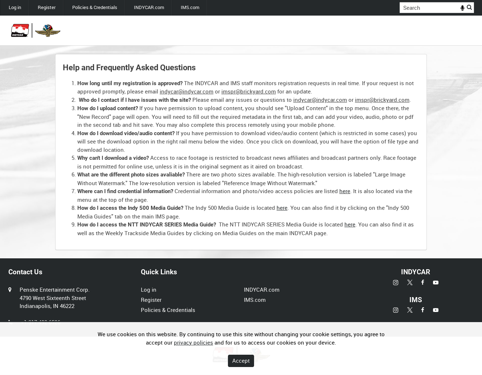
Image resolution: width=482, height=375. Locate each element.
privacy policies (193, 342)
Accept (241, 360)
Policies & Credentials (94, 7)
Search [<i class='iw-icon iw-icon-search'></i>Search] (469, 7)
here (344, 191)
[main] (241, 152)
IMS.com (190, 7)
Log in (15, 7)
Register (47, 7)
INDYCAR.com (149, 7)
